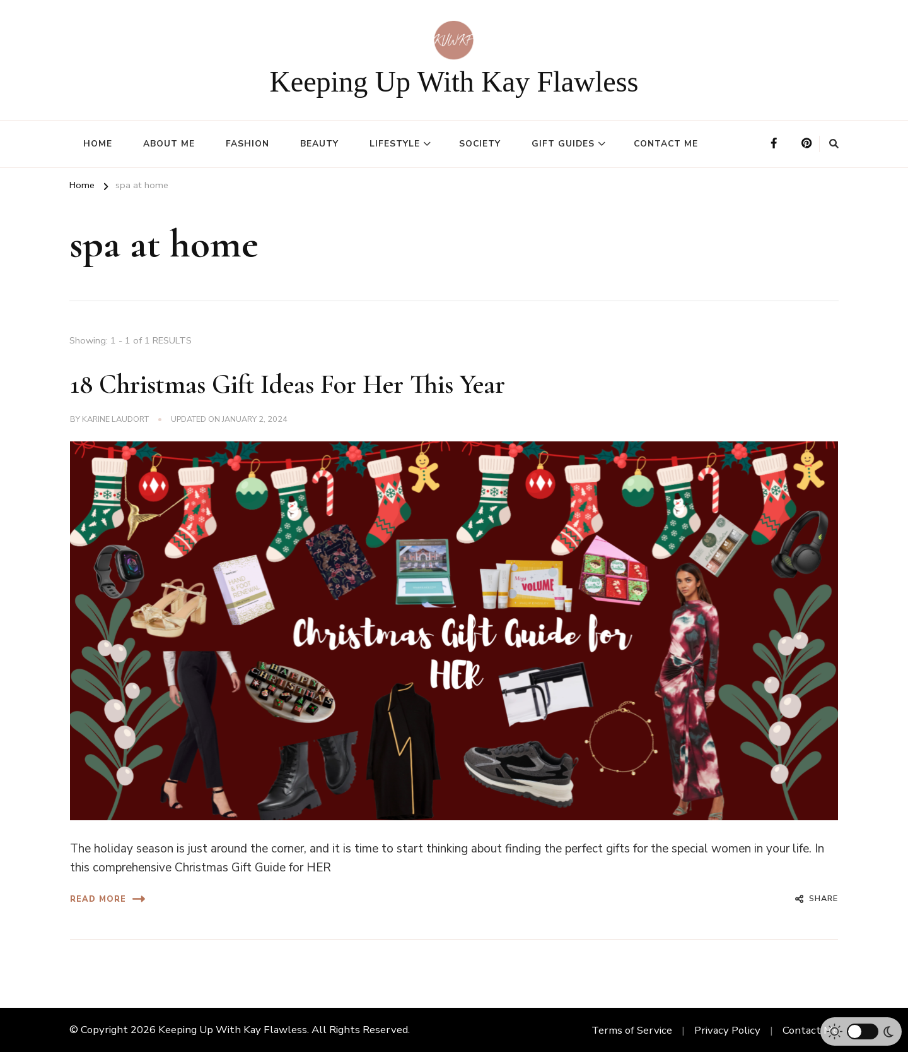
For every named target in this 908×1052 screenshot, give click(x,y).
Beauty (319, 144)
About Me (169, 144)
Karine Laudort (115, 419)
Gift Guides (563, 144)
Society (480, 144)
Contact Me (666, 144)
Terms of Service (631, 1030)
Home (97, 144)
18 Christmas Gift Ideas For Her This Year (287, 384)
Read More (107, 899)
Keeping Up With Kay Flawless (454, 82)
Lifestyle (395, 144)
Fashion (247, 144)
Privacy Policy (727, 1030)
